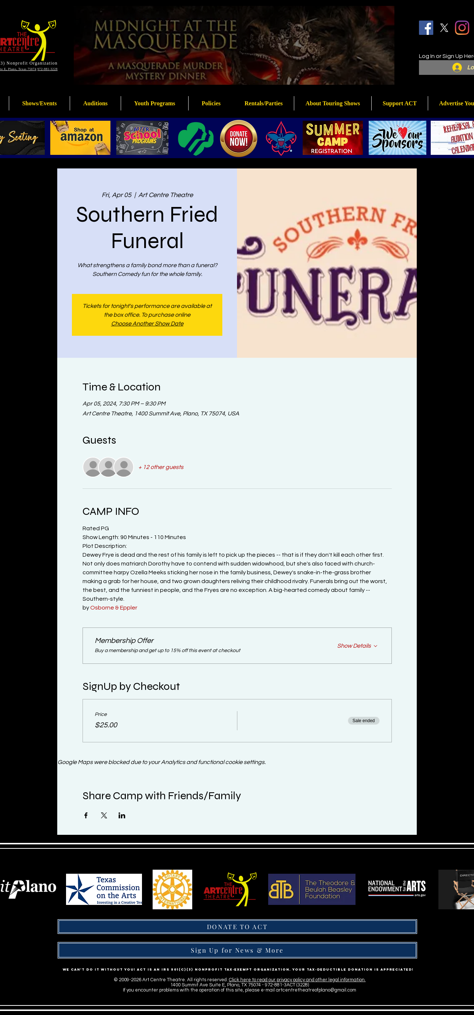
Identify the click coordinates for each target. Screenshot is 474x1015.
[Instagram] (462, 28)
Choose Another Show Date (147, 324)
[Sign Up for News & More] (237, 950)
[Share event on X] (104, 815)
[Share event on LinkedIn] (121, 815)
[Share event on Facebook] (86, 815)
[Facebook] (426, 28)
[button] (154, 103)
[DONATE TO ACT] (237, 926)
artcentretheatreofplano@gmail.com (316, 990)
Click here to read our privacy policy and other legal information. (297, 979)
